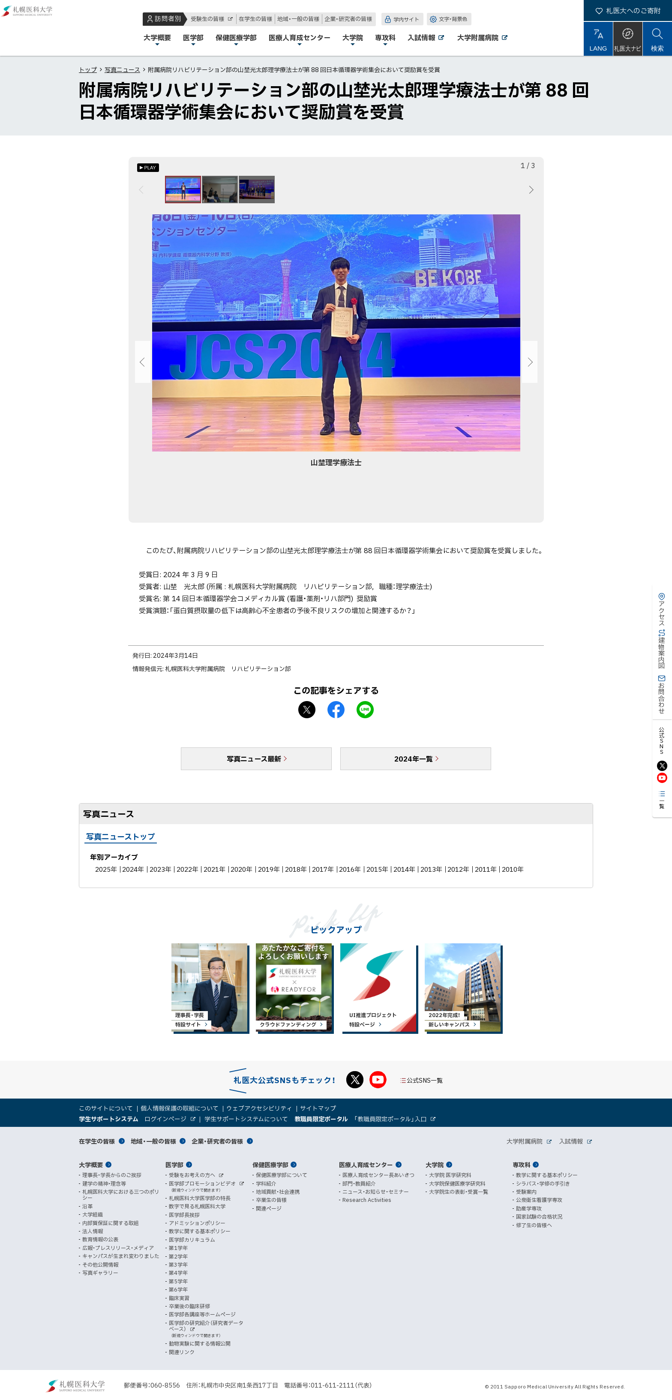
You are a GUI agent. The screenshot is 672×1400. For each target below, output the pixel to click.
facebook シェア (336, 714)
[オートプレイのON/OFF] (148, 167)
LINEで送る (365, 714)
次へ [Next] (530, 192)
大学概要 (91, 1164)
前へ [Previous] (142, 192)
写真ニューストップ (120, 841)
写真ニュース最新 (254, 764)
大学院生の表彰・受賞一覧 (458, 1192)
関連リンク (182, 1352)
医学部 (174, 1164)
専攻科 (522, 1164)
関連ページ (269, 1208)
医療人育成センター (366, 1164)
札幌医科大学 (34, 28)
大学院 (435, 1164)
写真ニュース (122, 69)
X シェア (306, 714)
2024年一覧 (413, 764)
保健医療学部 (270, 1164)
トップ (88, 69)
